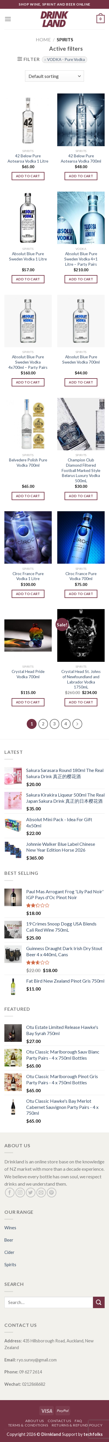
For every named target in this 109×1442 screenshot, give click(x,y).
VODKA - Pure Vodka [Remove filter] (66, 59)
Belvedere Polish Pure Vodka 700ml (28, 463)
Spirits (10, 1264)
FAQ (78, 1421)
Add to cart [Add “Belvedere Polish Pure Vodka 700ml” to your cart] (28, 496)
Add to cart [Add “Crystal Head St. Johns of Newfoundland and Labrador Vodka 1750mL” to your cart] (81, 702)
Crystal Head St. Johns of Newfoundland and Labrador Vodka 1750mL (81, 679)
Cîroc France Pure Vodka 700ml (81, 576)
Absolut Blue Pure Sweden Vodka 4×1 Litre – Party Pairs (81, 258)
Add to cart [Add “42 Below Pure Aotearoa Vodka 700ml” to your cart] (81, 176)
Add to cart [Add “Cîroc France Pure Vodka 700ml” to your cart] (81, 594)
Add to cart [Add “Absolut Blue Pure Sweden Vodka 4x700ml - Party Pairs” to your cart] (28, 382)
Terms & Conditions (28, 1425)
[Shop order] (54, 76)
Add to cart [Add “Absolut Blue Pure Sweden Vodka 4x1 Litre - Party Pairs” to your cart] (81, 279)
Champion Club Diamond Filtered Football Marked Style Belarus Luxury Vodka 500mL (81, 470)
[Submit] (99, 1302)
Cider (9, 1252)
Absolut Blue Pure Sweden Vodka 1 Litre (28, 256)
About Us (34, 1421)
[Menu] (7, 19)
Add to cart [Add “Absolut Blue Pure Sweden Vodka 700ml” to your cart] (81, 382)
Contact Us (59, 1421)
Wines (10, 1227)
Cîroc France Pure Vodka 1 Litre (28, 576)
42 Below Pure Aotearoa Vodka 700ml (81, 158)
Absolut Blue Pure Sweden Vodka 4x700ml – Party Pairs (27, 361)
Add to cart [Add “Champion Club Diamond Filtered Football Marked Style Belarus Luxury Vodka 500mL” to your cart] (81, 496)
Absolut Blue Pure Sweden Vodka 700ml (81, 359)
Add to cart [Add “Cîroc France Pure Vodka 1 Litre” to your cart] (28, 594)
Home (43, 39)
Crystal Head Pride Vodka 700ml (28, 674)
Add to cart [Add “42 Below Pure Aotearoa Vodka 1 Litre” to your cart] (28, 176)
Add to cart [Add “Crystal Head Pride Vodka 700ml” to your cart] (28, 702)
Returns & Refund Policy (77, 1425)
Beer (8, 1240)
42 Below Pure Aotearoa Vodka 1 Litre (28, 158)
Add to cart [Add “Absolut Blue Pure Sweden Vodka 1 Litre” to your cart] (28, 279)
